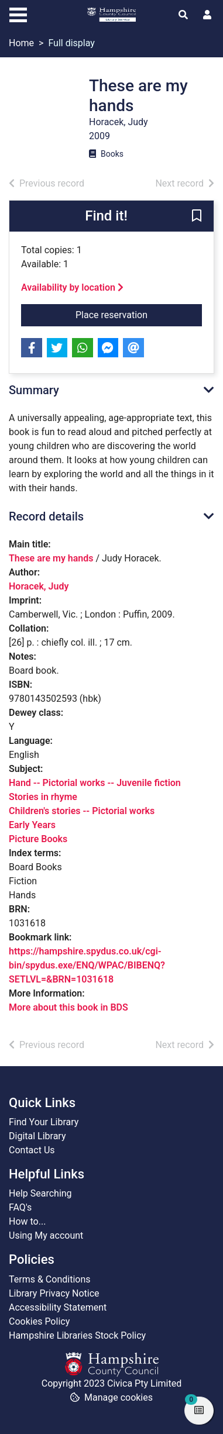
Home (21, 43)
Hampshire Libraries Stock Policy (77, 1335)
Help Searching (40, 1193)
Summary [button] (34, 390)
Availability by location (72, 287)
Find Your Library (43, 1122)
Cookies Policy (39, 1321)
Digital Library (37, 1136)
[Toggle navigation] (18, 13)
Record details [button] (46, 516)
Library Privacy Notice (54, 1293)
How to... (27, 1221)
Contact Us (32, 1150)
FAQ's (20, 1207)
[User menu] (207, 15)
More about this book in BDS (68, 1007)
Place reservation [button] (139, 314)
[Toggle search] (183, 15)
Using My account (46, 1235)
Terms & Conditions (50, 1279)
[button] (196, 217)
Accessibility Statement (58, 1307)
